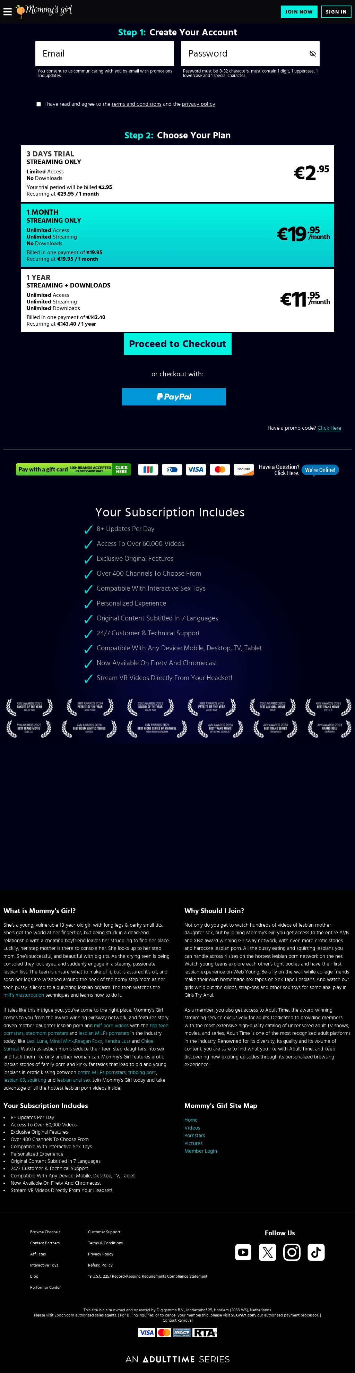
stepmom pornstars (47, 1033)
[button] (90, 177)
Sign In (336, 12)
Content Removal (178, 1320)
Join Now (299, 12)
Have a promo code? (304, 373)
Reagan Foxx (88, 1041)
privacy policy (198, 104)
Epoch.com (64, 1315)
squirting (36, 1080)
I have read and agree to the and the (129, 104)
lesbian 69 (14, 1080)
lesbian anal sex (73, 1080)
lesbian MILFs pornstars (104, 1033)
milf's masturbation (23, 995)
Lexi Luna (37, 1041)
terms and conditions (137, 104)
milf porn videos (111, 1025)
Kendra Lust (117, 1041)
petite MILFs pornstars (102, 1072)
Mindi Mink (62, 1041)
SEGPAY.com (243, 1315)
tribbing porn (142, 1072)
